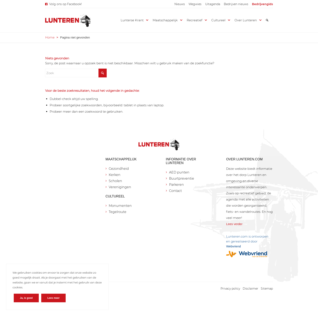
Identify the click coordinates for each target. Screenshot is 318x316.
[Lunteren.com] (68, 20)
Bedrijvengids (262, 4)
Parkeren (176, 185)
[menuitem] (179, 4)
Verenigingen (120, 187)
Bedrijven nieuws (236, 4)
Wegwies (195, 4)
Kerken (114, 175)
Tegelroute (117, 212)
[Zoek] (267, 20)
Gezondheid (119, 169)
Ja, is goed (26, 298)
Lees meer (53, 298)
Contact (175, 191)
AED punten (179, 172)
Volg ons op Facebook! (65, 4)
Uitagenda (212, 4)
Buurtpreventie (181, 178)
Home (50, 37)
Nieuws (179, 4)
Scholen (115, 181)
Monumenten (120, 206)
